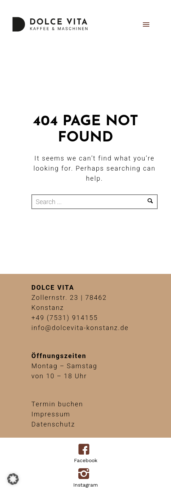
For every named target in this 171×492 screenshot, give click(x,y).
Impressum (50, 414)
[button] (13, 479)
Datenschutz (53, 424)
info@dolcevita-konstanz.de (80, 327)
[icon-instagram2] (86, 474)
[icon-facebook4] (86, 450)
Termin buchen (57, 404)
